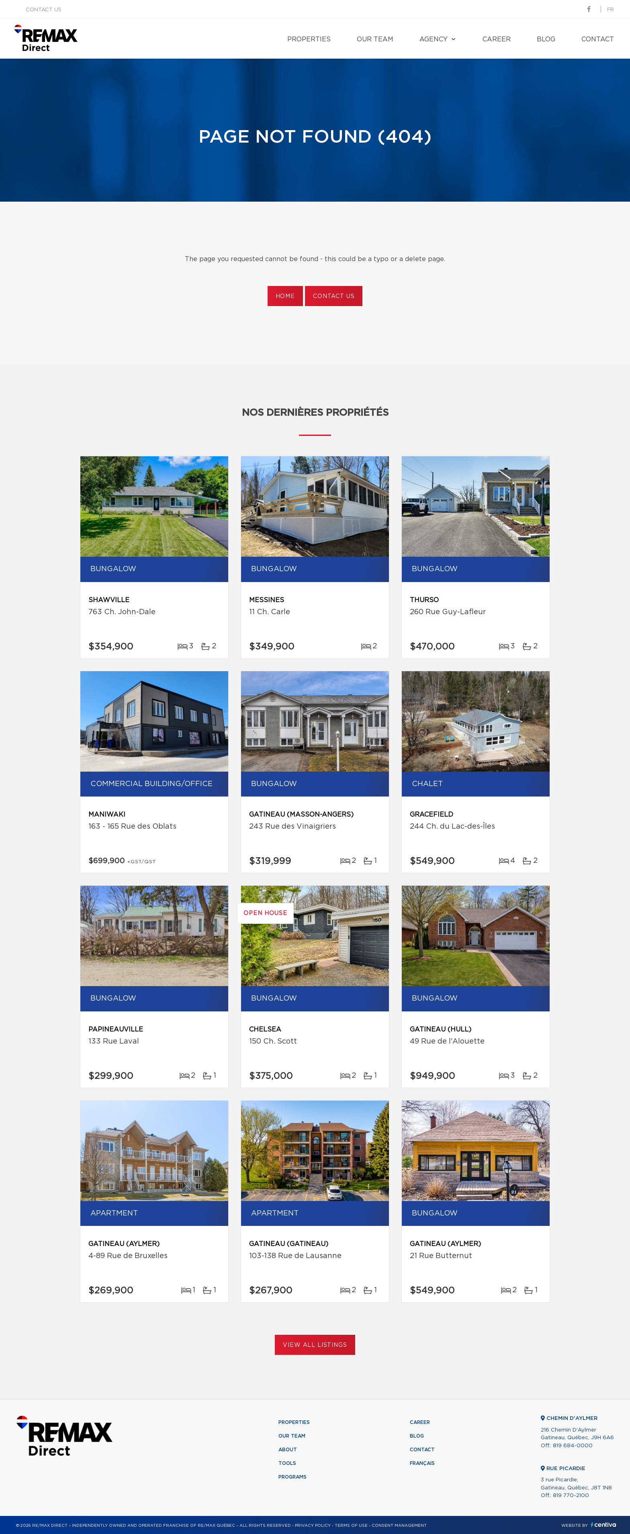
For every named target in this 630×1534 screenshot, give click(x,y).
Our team (375, 39)
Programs (292, 1477)
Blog (546, 39)
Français (422, 1463)
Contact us (43, 9)
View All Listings (315, 1345)
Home (285, 296)
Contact (597, 39)
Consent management (399, 1526)
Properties (309, 39)
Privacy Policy (313, 1526)
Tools (287, 1463)
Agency (433, 39)
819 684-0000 (573, 1445)
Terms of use (351, 1526)
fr (610, 9)
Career (497, 39)
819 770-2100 (571, 1495)
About (287, 1449)
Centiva (603, 1524)
